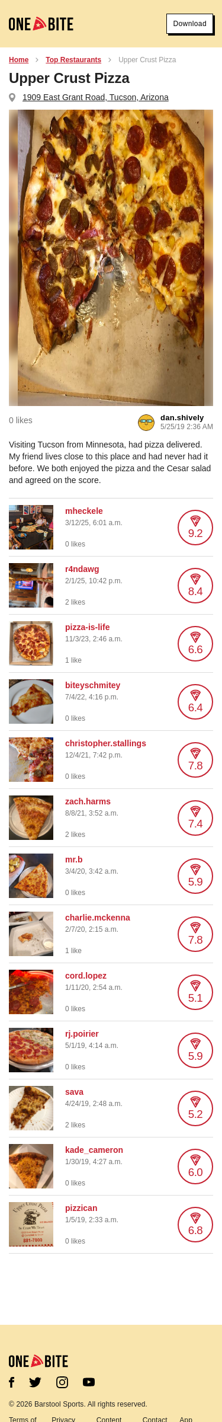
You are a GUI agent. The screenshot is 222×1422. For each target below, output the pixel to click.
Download (190, 24)
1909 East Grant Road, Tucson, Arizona (95, 97)
